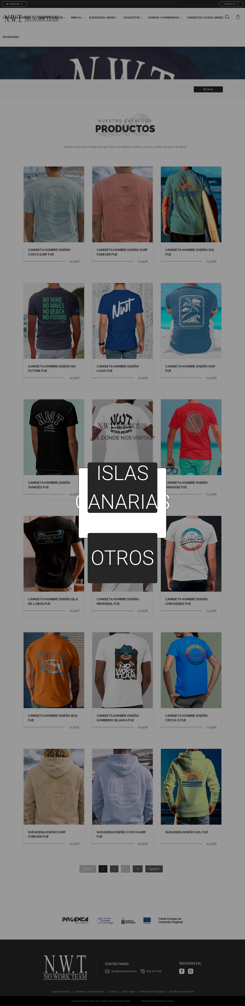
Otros (122, 558)
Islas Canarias (123, 487)
